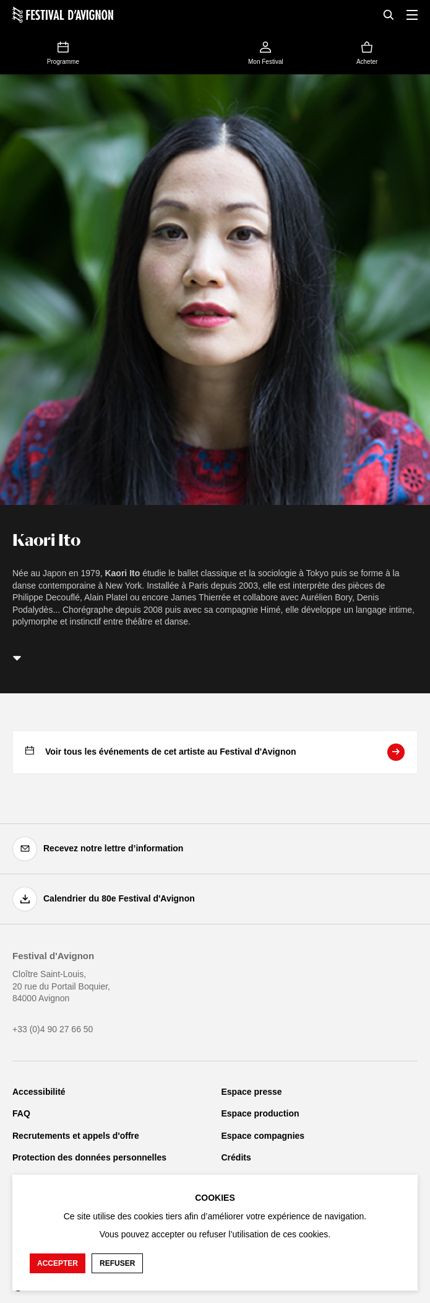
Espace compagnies (263, 1136)
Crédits (236, 1157)
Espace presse (251, 1092)
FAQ (21, 1113)
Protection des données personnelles (89, 1157)
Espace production (260, 1113)
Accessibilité (39, 1092)
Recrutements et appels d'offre (75, 1136)
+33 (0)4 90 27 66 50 (52, 1029)
